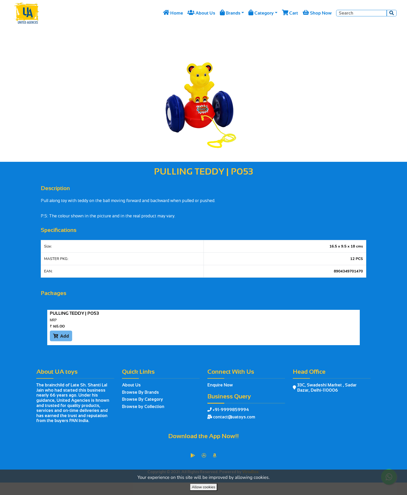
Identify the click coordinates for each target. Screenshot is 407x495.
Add (61, 336)
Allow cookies (203, 487)
